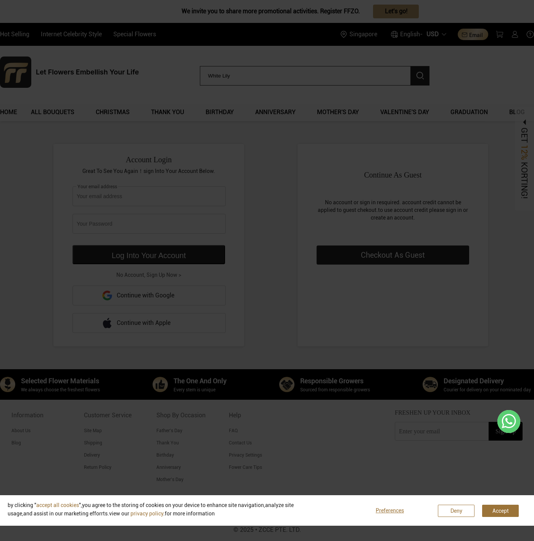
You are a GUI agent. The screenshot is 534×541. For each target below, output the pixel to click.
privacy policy (146, 513)
